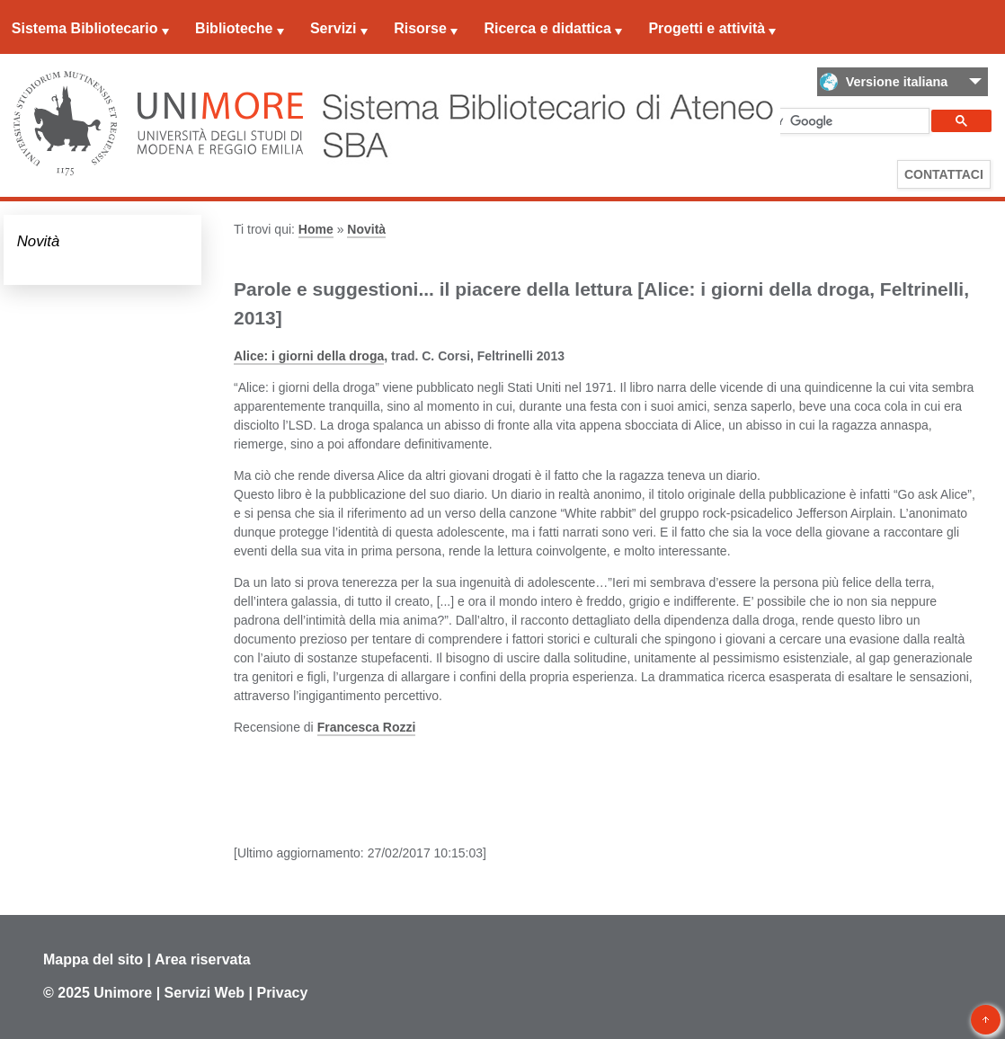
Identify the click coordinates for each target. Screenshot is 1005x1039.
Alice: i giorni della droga (309, 356)
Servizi (333, 28)
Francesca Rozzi (366, 727)
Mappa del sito (93, 959)
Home (316, 229)
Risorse (420, 28)
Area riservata (203, 959)
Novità (38, 241)
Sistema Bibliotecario (85, 28)
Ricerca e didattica (547, 28)
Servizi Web (205, 992)
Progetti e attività (706, 28)
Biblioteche (233, 28)
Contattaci (943, 174)
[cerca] (814, 121)
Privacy (281, 992)
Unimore (122, 992)
